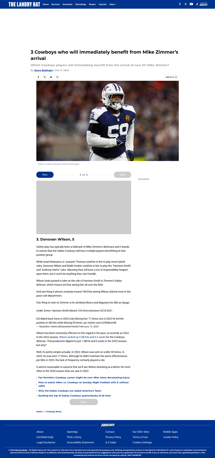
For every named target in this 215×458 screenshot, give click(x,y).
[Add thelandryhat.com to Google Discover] (171, 77)
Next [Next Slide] (122, 174)
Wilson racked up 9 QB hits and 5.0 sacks (82, 337)
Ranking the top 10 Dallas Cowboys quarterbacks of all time (74, 395)
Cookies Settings (142, 442)
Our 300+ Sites (141, 431)
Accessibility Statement (80, 442)
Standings (80, 4)
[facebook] (180, 4)
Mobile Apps (170, 431)
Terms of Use (140, 437)
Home (39, 411)
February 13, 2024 (89, 326)
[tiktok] (197, 4)
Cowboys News (53, 411)
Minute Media (21, 450)
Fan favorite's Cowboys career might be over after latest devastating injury (84, 377)
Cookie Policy (171, 437)
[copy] (57, 77)
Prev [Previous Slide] (45, 174)
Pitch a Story (74, 437)
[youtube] (191, 4)
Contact (109, 431)
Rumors (56, 4)
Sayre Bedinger (43, 70)
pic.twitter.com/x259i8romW (100, 322)
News (46, 4)
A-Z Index (110, 442)
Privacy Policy (113, 437)
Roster (92, 4)
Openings (72, 431)
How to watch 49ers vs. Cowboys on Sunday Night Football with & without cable (83, 384)
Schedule (68, 4)
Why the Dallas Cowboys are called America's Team (69, 390)
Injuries (103, 4)
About (39, 431)
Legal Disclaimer (45, 442)
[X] (186, 4)
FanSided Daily (44, 437)
